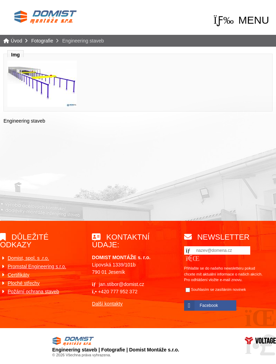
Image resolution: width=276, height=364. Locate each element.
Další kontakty (107, 304)
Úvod (45, 17)
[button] (241, 20)
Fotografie (42, 40)
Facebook (209, 305)
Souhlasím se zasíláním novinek (218, 289)
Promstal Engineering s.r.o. (37, 266)
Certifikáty (18, 275)
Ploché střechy (24, 283)
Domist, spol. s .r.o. (28, 258)
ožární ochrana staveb (35, 291)
